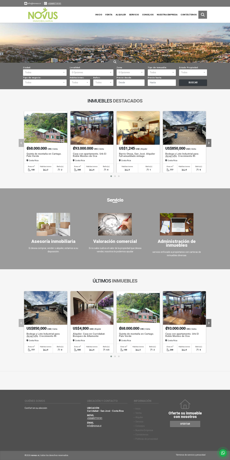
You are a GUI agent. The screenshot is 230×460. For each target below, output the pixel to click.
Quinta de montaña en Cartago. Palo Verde (44, 154)
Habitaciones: (77, 78)
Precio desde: (124, 78)
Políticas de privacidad (146, 439)
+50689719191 (54, 3)
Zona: (120, 68)
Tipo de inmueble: (157, 68)
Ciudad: (27, 68)
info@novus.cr (94, 425)
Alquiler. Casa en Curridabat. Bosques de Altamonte (89, 335)
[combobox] (45, 72)
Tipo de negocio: (32, 78)
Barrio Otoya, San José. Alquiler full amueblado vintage (137, 154)
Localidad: (75, 68)
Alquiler (121, 14)
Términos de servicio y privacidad (190, 455)
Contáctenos (189, 14)
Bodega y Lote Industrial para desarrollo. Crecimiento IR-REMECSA (181, 156)
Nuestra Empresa (167, 14)
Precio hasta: (155, 78)
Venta (108, 14)
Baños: (96, 78)
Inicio (98, 14)
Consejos (148, 14)
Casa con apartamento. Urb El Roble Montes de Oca (89, 154)
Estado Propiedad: (188, 68)
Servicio (134, 14)
